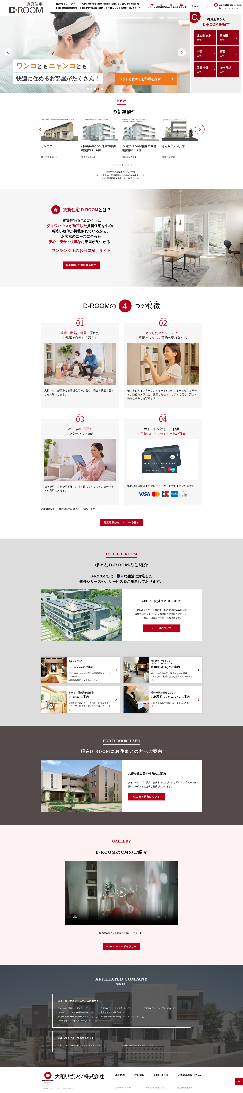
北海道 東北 (205, 37)
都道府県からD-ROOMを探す (121, 522)
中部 (205, 53)
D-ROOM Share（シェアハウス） (158, 1008)
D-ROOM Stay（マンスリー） (113, 1008)
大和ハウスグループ (124, 1088)
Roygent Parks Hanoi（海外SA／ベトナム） (76, 1016)
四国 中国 (205, 69)
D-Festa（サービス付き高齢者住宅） (73, 1012)
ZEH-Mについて (162, 628)
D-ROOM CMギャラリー (121, 946)
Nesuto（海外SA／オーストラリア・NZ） (75, 1021)
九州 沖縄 (228, 69)
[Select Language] (200, 6)
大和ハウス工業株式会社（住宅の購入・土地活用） (80, 1045)
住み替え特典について (146, 796)
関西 (228, 53)
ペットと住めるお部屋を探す (140, 79)
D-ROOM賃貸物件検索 (66, 8)
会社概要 (120, 1075)
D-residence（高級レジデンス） (71, 1008)
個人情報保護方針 (184, 1088)
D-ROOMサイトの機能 (116, 8)
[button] (88, 89)
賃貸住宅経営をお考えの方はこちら (137, 1045)
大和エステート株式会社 (111, 1012)
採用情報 (139, 1075)
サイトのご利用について (156, 1088)
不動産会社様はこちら (190, 1075)
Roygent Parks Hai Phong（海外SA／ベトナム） (121, 1016)
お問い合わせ (161, 1075)
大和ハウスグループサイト (227, 8)
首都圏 (228, 37)
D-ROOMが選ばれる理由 (91, 8)
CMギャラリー (136, 8)
